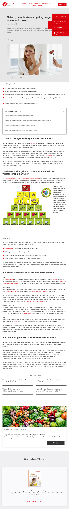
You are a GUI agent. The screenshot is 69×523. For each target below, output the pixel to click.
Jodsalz (55, 279)
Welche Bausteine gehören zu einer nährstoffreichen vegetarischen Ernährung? (28, 120)
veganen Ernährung (12, 291)
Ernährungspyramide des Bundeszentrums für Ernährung (22, 178)
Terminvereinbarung (34, 3)
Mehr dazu (56, 443)
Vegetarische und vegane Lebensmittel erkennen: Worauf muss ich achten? (49, 390)
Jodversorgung (9, 279)
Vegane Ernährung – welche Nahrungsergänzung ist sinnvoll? (13, 390)
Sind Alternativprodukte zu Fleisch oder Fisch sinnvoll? (21, 130)
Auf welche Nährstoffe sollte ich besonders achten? (20, 125)
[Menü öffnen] (62, 4)
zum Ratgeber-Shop (34, 501)
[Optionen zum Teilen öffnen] (11, 40)
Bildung (34, 5)
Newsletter (59, 27)
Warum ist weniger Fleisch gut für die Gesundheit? (20, 115)
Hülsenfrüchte (9, 248)
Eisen (16, 321)
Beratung (25, 3)
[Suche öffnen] (55, 4)
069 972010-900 (61, 17)
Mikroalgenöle (27, 313)
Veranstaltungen (46, 3)
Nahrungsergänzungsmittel (40, 291)
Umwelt (33, 143)
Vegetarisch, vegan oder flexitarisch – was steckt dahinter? (14, 381)
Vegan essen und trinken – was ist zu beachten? (48, 381)
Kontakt (40, 5)
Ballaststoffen (49, 155)
